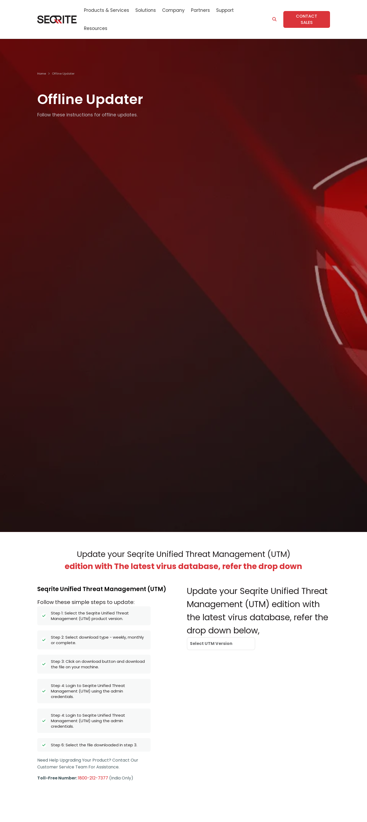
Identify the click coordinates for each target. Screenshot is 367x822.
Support (225, 10)
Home (41, 74)
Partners (200, 10)
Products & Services (106, 10)
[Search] (274, 19)
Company (173, 10)
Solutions (145, 10)
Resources (95, 28)
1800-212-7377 (93, 778)
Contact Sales (306, 19)
